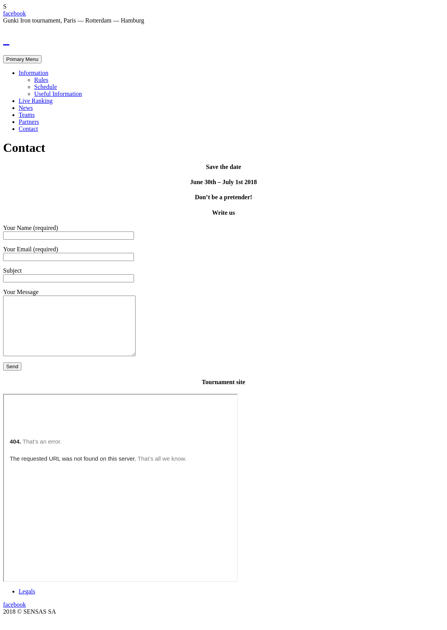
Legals (27, 603)
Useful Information (58, 93)
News (26, 107)
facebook (14, 13)
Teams (27, 114)
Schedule (45, 87)
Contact (28, 128)
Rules (41, 80)
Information (33, 73)
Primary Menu (22, 59)
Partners (29, 121)
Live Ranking (36, 100)
